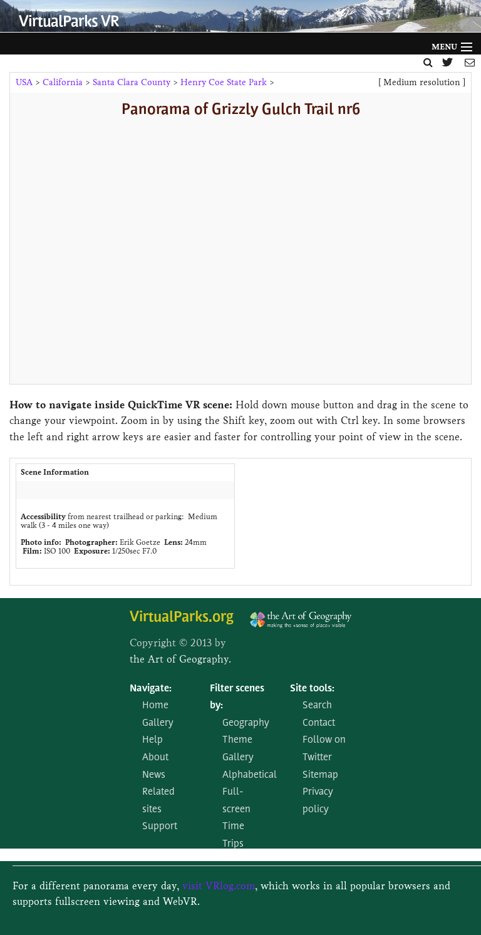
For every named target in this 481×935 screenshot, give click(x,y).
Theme (237, 740)
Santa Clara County (131, 82)
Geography (245, 723)
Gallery (157, 723)
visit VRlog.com (218, 886)
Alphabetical (249, 775)
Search (317, 706)
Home (155, 706)
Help (152, 740)
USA (24, 82)
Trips (233, 844)
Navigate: (151, 689)
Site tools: (312, 689)
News (153, 775)
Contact (319, 723)
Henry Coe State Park (223, 82)
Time (233, 827)
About (155, 758)
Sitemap (320, 775)
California (63, 82)
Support (159, 827)
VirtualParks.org (182, 618)
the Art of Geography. (180, 659)
